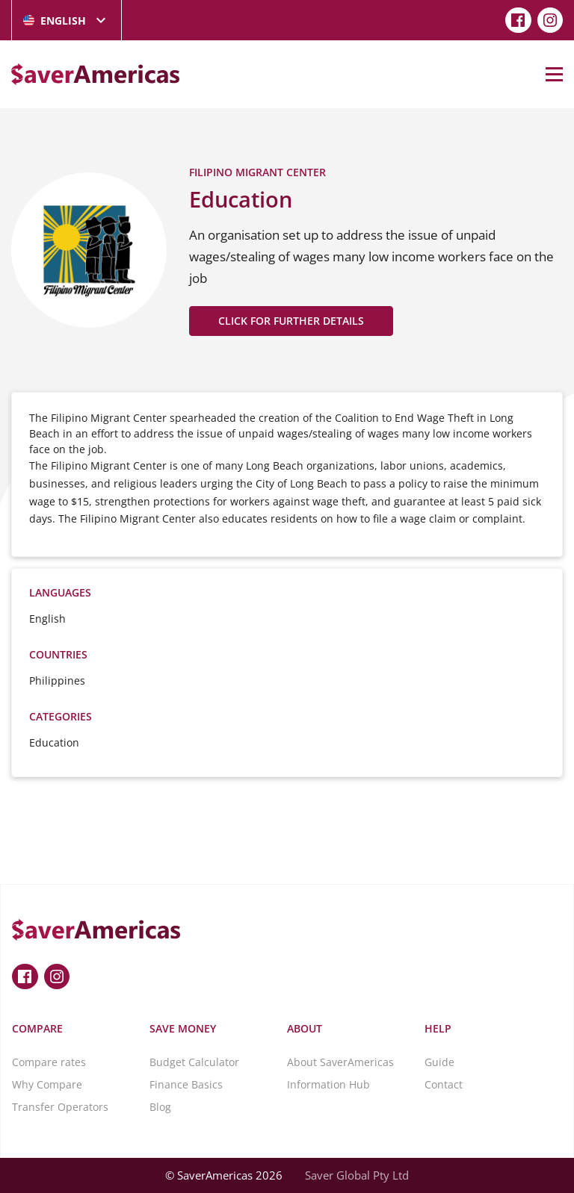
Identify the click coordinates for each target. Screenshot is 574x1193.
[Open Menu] (554, 74)
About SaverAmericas (340, 1062)
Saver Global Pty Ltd (357, 1175)
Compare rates (49, 1062)
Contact (444, 1084)
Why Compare (47, 1084)
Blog (160, 1107)
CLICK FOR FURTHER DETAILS (291, 321)
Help (438, 1028)
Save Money (182, 1028)
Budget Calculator (194, 1062)
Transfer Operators (60, 1107)
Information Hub (328, 1084)
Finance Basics (186, 1084)
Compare (37, 1028)
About (304, 1028)
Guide (439, 1062)
